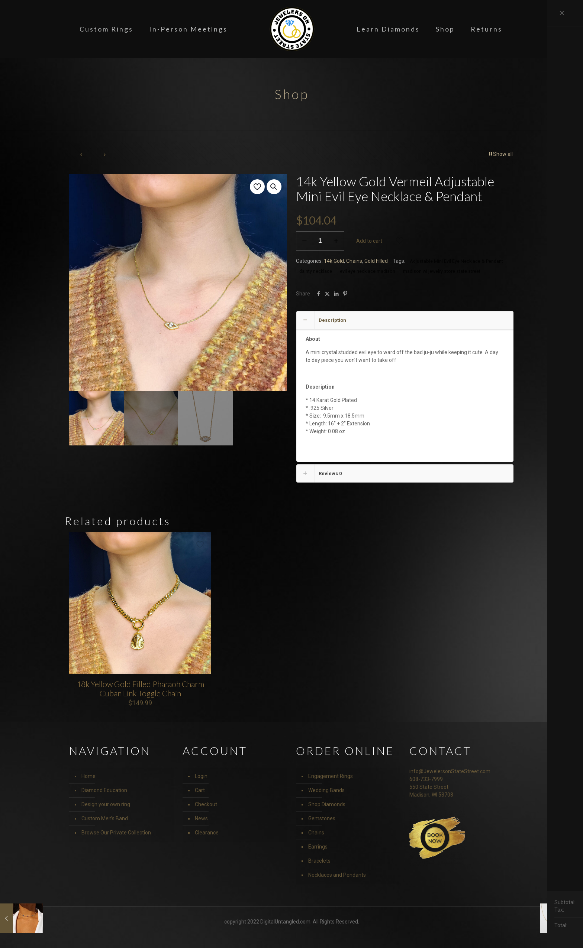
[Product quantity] (320, 241)
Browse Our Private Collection (116, 833)
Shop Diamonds (326, 804)
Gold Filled (376, 261)
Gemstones (321, 818)
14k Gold (334, 261)
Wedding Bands (326, 790)
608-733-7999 (426, 779)
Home (88, 776)
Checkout (206, 804)
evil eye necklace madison (367, 271)
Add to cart (369, 241)
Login (201, 776)
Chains (354, 261)
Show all (500, 154)
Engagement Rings (330, 776)
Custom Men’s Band (104, 818)
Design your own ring (105, 804)
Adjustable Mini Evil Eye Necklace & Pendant (456, 261)
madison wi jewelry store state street (441, 271)
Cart (200, 790)
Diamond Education (104, 790)
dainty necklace (315, 271)
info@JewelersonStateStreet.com (449, 771)
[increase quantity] (335, 241)
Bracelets (319, 861)
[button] (274, 186)
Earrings (318, 847)
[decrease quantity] (304, 241)
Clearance (207, 833)
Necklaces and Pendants (337, 875)
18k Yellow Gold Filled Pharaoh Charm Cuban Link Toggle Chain (140, 688)
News (201, 818)
